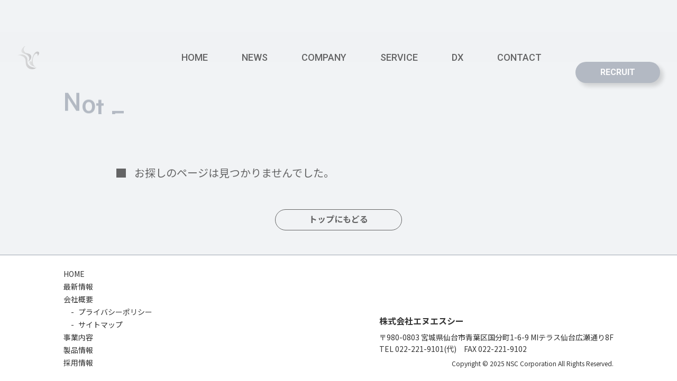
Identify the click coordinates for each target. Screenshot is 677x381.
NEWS (255, 57)
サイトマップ (100, 324)
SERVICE (399, 57)
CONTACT (519, 57)
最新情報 (78, 286)
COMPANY (323, 57)
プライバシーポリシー (115, 311)
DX (457, 57)
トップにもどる (338, 220)
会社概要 (78, 299)
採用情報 (78, 362)
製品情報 (78, 350)
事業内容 (78, 337)
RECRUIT (617, 72)
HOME (194, 57)
